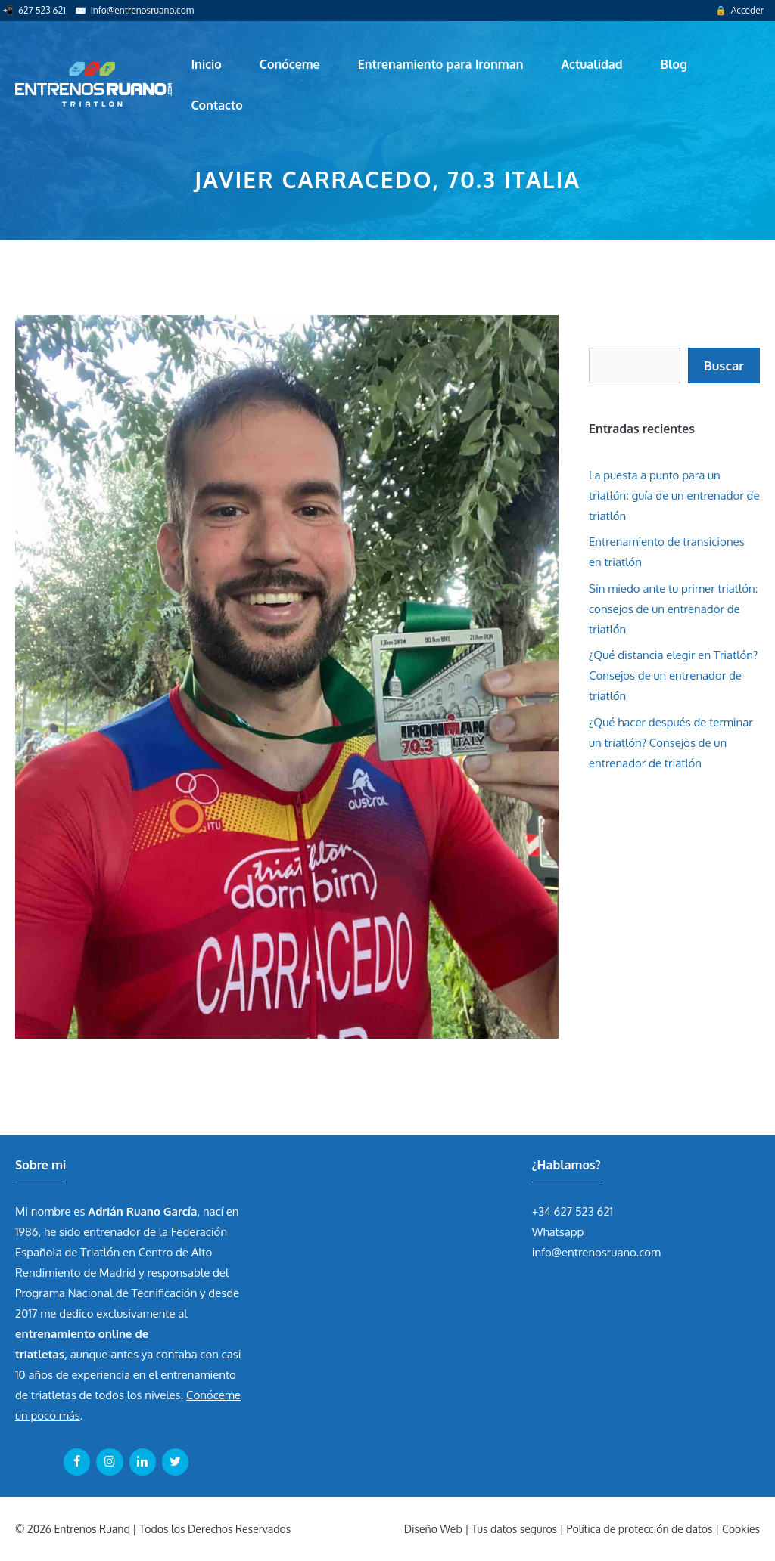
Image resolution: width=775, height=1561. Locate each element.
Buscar (724, 365)
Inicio (206, 64)
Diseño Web (433, 1528)
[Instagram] (109, 1462)
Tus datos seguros (514, 1528)
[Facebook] (77, 1462)
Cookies (741, 1528)
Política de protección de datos (640, 1528)
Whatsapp (558, 1232)
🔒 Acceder (739, 10)
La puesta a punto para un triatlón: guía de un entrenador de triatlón (674, 495)
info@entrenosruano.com (142, 10)
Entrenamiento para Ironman (441, 64)
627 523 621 (42, 10)
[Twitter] (175, 1462)
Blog (674, 64)
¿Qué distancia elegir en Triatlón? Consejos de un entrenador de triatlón (673, 675)
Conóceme (290, 64)
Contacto (216, 105)
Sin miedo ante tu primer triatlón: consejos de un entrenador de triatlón (673, 608)
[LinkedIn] (142, 1462)
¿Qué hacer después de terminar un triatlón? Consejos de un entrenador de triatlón (671, 742)
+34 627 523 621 (573, 1211)
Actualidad (592, 64)
